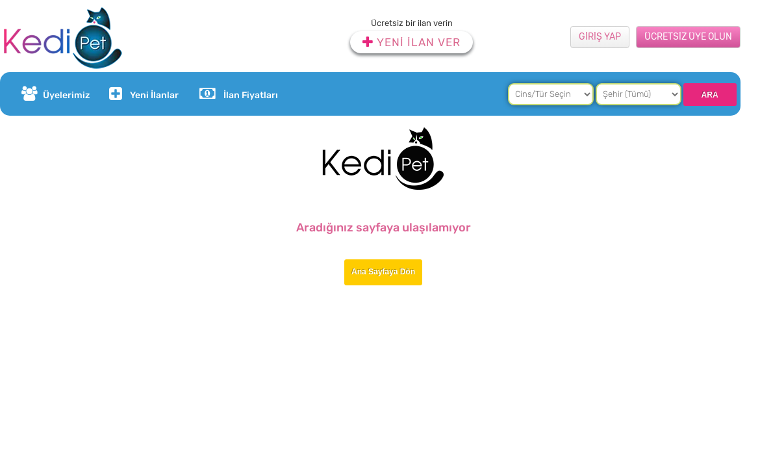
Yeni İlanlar (142, 93)
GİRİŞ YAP (600, 36)
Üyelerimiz (55, 93)
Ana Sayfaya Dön (383, 271)
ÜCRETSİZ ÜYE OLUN (688, 36)
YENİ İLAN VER (411, 42)
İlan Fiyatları (238, 93)
